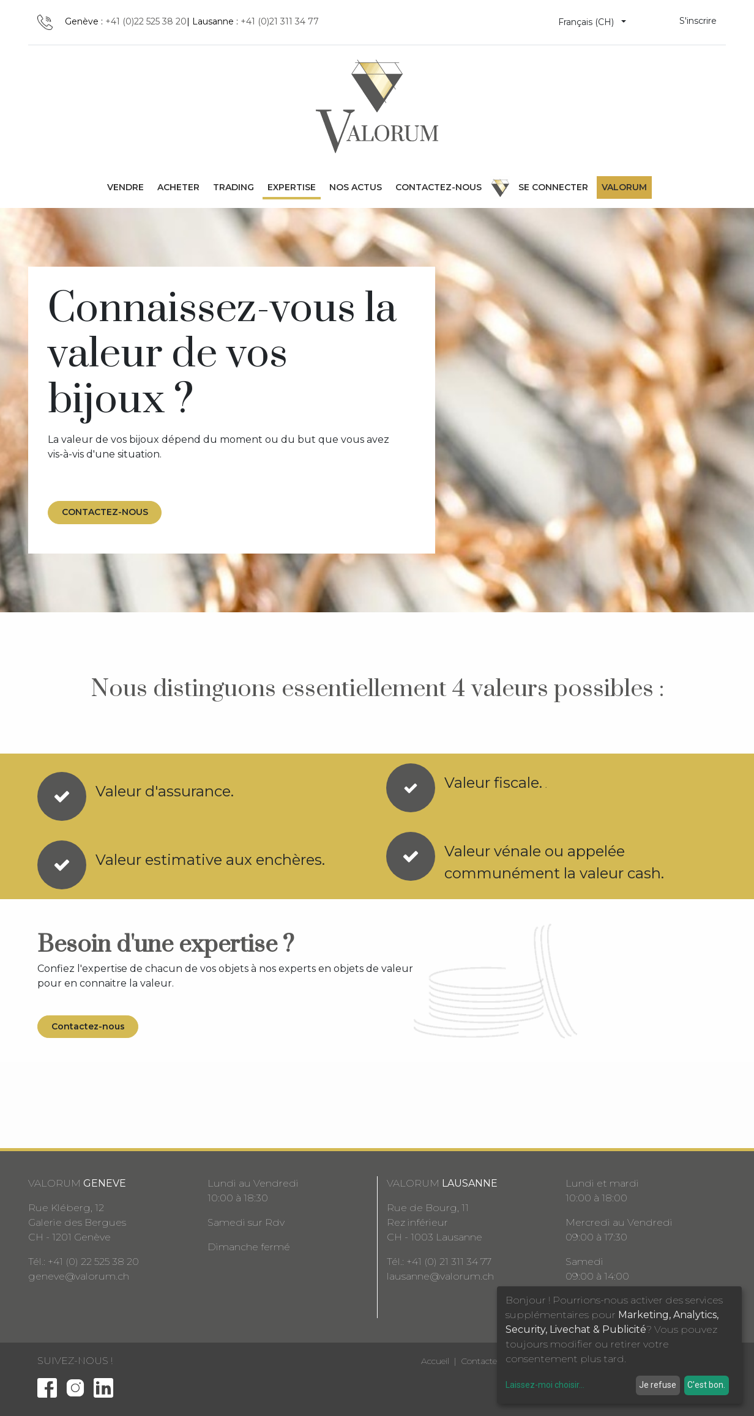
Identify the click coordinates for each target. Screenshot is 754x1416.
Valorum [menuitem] (624, 187)
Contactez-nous (88, 1026)
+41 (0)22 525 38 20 (146, 21)
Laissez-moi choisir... (545, 1385)
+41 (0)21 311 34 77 (280, 21)
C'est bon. (706, 1385)
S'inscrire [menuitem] (698, 20)
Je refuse (657, 1385)
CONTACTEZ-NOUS (105, 511)
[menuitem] (125, 187)
